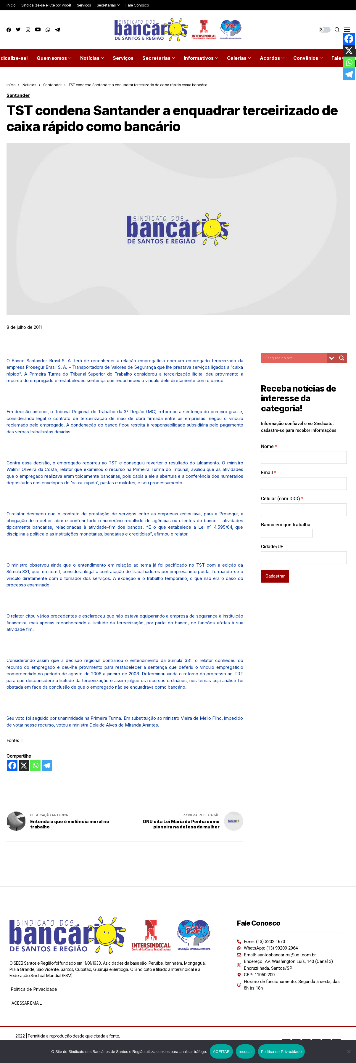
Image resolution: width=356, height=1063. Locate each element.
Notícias (29, 84)
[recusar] (349, 1051)
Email (268, 472)
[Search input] (295, 358)
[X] (24, 765)
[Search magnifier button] (342, 358)
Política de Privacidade (34, 989)
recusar (245, 1051)
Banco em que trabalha (285, 525)
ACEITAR (221, 1051)
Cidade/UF (272, 546)
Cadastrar (275, 576)
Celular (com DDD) (282, 498)
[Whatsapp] (35, 765)
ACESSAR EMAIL (26, 1003)
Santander (52, 84)
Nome (269, 446)
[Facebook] (12, 765)
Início (11, 84)
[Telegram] (47, 765)
